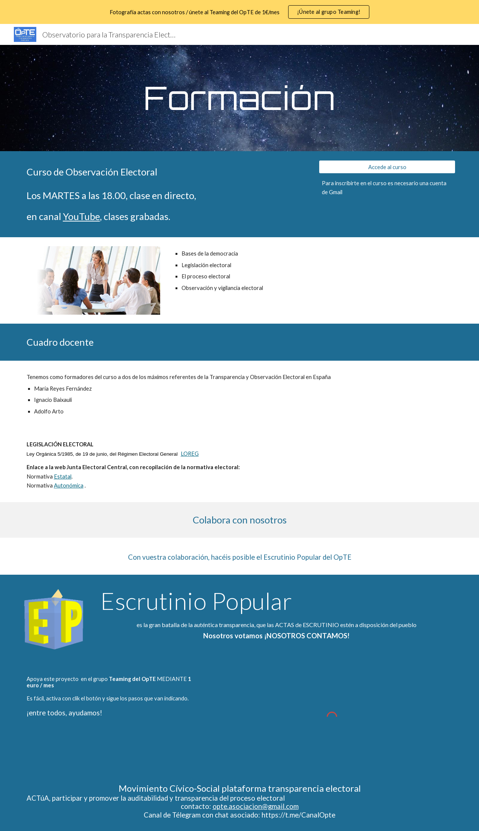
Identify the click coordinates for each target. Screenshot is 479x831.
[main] (239, 98)
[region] (239, 12)
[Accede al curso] (387, 166)
